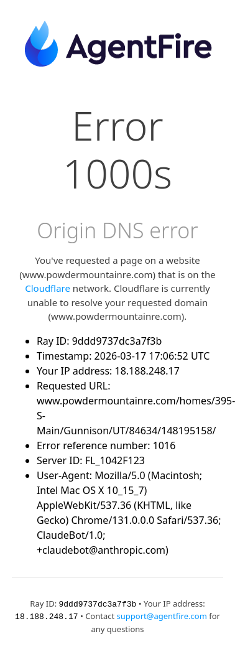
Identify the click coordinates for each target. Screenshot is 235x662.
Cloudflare (47, 288)
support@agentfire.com (162, 615)
